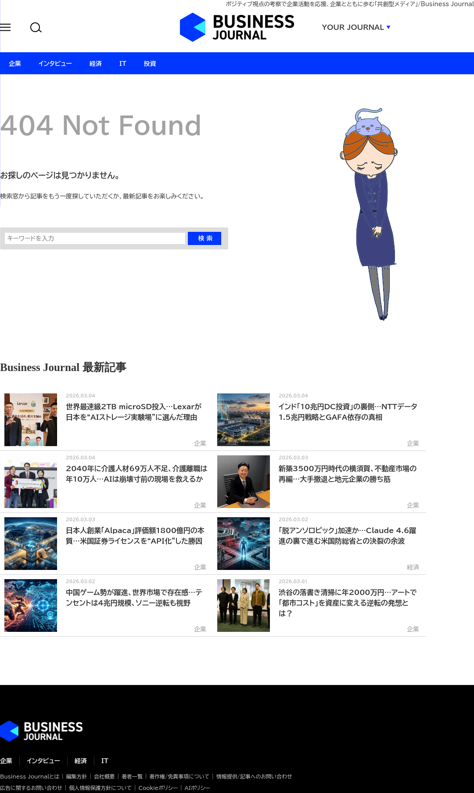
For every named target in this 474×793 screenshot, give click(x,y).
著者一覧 (132, 776)
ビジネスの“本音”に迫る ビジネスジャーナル (41, 731)
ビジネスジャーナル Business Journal (237, 27)
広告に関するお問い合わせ (31, 787)
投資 (150, 64)
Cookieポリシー (158, 787)
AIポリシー (197, 787)
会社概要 (104, 776)
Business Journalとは (29, 776)
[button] (5, 29)
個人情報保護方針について (100, 787)
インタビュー (43, 761)
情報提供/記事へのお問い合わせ (254, 776)
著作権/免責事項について (179, 776)
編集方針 (76, 776)
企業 (6, 761)
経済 (81, 761)
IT (104, 761)
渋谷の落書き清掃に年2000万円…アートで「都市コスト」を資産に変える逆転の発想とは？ (348, 603)
